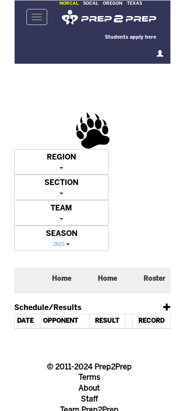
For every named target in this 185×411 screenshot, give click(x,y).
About (89, 388)
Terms (89, 377)
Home (61, 279)
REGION (61, 157)
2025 (59, 244)
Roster (154, 279)
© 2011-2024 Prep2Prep (89, 367)
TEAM (61, 208)
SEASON (61, 233)
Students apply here (130, 37)
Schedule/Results (48, 307)
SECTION (61, 182)
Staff (89, 399)
